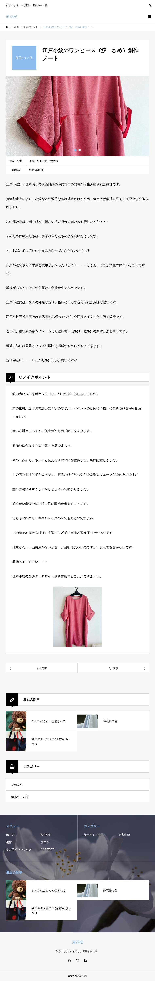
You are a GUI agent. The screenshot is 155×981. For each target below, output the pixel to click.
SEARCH (150, 5)
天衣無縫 (124, 835)
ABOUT (45, 835)
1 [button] (75, 150)
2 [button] (79, 150)
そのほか (16, 784)
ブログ (45, 842)
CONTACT (47, 849)
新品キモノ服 (19, 796)
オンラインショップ (18, 849)
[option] (77, 116)
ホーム (10, 835)
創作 (9, 842)
